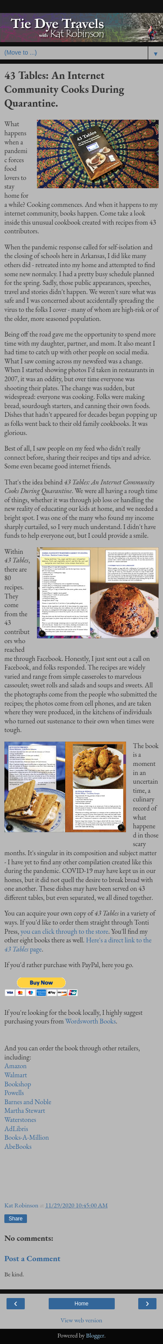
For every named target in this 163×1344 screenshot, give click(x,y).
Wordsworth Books (90, 1021)
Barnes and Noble (27, 1101)
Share (16, 1219)
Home (81, 1304)
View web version (82, 1320)
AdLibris (16, 1128)
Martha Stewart (24, 1110)
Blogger (95, 1335)
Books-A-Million (26, 1137)
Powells (14, 1092)
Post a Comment (32, 1258)
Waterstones (20, 1119)
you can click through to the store (64, 931)
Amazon (15, 1065)
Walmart (15, 1074)
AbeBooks (18, 1146)
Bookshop (17, 1084)
